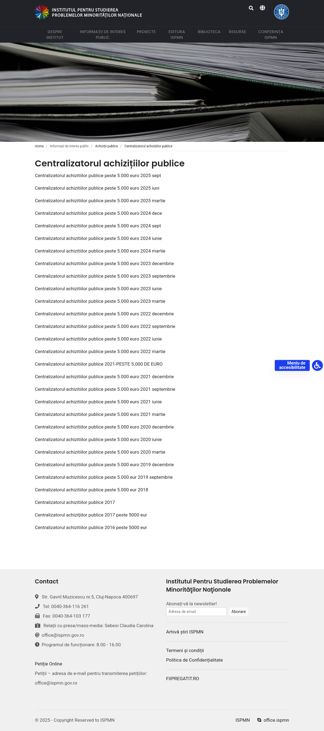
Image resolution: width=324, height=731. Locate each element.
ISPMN (243, 720)
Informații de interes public (105, 34)
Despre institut (58, 34)
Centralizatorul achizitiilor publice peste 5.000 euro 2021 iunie (98, 401)
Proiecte (147, 31)
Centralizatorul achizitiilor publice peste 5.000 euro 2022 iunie (98, 339)
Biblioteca (210, 31)
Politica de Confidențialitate (194, 660)
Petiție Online (48, 664)
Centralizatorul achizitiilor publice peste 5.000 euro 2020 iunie (98, 439)
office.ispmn (273, 720)
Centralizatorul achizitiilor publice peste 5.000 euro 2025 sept (98, 175)
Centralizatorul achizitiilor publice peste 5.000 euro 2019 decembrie (104, 464)
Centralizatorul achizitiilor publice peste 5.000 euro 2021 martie (100, 414)
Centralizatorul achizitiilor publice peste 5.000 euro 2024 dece (98, 213)
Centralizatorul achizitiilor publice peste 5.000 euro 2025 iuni (97, 188)
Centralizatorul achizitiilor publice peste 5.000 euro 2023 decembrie (104, 263)
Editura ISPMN (179, 34)
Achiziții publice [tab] (106, 146)
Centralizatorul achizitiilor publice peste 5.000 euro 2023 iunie (98, 288)
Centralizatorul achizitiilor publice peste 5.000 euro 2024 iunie (98, 238)
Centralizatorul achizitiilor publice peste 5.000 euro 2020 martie (100, 452)
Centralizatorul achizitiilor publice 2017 (75, 502)
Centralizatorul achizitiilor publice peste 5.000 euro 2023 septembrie (105, 276)
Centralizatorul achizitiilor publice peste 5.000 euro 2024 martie (100, 251)
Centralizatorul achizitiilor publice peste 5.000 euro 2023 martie (100, 301)
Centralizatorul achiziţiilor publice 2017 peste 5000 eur (91, 515)
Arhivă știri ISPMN (185, 632)
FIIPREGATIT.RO (182, 678)
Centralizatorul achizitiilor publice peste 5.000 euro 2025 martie (100, 200)
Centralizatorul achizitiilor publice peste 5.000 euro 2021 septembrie (105, 389)
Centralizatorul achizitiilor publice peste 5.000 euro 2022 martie (100, 351)
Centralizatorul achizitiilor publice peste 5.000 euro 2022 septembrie (105, 326)
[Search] (251, 8)
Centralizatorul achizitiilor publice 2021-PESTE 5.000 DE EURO (99, 364)
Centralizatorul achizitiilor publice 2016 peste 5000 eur (91, 527)
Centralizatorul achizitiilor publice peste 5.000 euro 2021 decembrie (104, 376)
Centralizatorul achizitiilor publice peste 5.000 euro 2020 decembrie (104, 427)
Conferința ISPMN (273, 34)
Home (39, 146)
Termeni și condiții (185, 650)
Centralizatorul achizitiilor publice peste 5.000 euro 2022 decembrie (104, 313)
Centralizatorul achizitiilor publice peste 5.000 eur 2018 (91, 489)
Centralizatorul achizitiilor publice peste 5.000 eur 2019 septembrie (104, 477)
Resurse (238, 31)
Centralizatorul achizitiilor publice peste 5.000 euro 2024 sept (98, 225)
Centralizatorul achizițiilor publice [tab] (148, 146)
